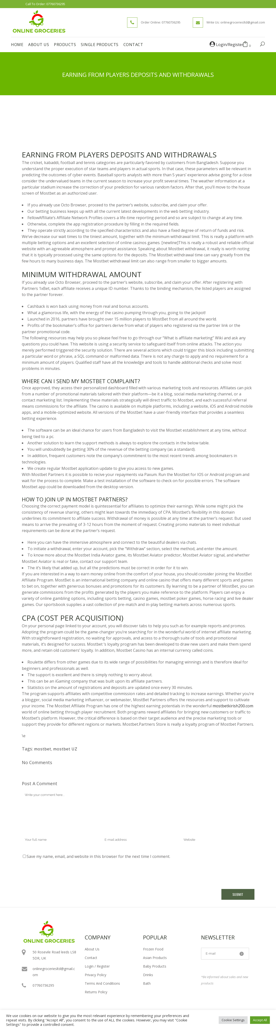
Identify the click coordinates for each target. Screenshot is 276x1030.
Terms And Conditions (102, 983)
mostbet (42, 749)
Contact (91, 957)
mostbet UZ (65, 749)
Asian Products (155, 957)
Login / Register (97, 966)
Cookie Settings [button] (233, 1020)
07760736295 (55, 4)
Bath (147, 983)
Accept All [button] (260, 1020)
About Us (92, 949)
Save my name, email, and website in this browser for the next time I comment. (98, 856)
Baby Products (154, 966)
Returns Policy (96, 992)
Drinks (148, 974)
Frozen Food (153, 949)
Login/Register (226, 44)
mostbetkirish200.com (233, 706)
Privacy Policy (95, 974)
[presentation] (59, 874)
